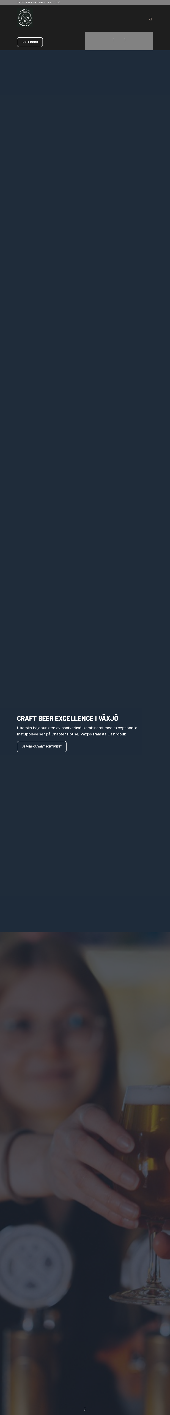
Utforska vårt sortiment (42, 756)
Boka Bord (30, 42)
